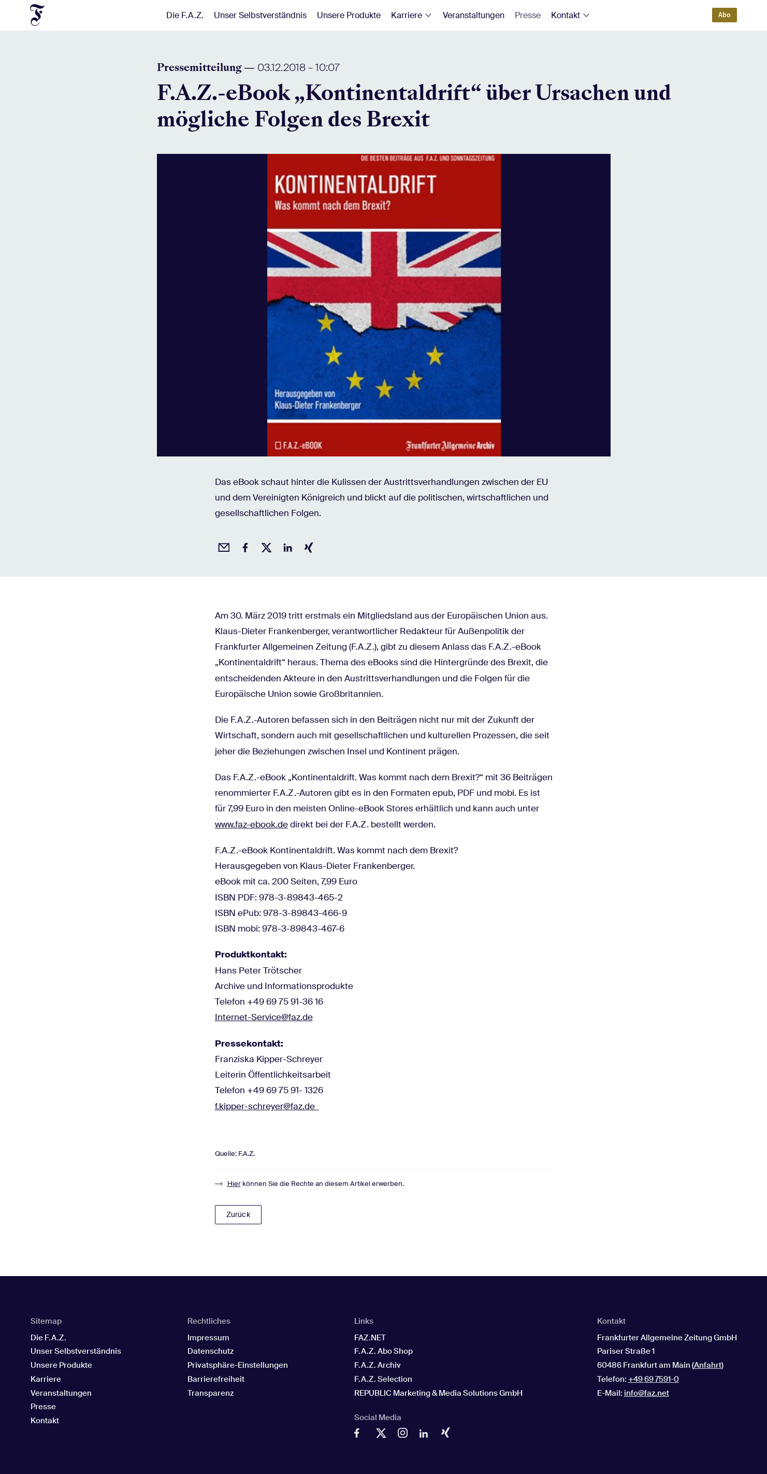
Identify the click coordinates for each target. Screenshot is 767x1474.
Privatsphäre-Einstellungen (237, 1365)
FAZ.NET (370, 1338)
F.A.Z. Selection (383, 1379)
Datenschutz (210, 1351)
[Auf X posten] (264, 546)
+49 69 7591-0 (653, 1379)
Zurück (238, 1214)
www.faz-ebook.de (251, 824)
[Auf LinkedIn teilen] (286, 546)
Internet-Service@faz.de (264, 1017)
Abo (724, 15)
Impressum (208, 1338)
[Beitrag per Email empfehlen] (222, 546)
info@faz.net (646, 1393)
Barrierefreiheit (215, 1379)
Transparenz (210, 1393)
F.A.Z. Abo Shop (383, 1351)
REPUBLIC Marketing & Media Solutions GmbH (438, 1393)
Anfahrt (707, 1365)
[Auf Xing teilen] (307, 546)
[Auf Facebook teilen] (243, 546)
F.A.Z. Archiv (377, 1365)
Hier (234, 1183)
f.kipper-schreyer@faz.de (267, 1106)
